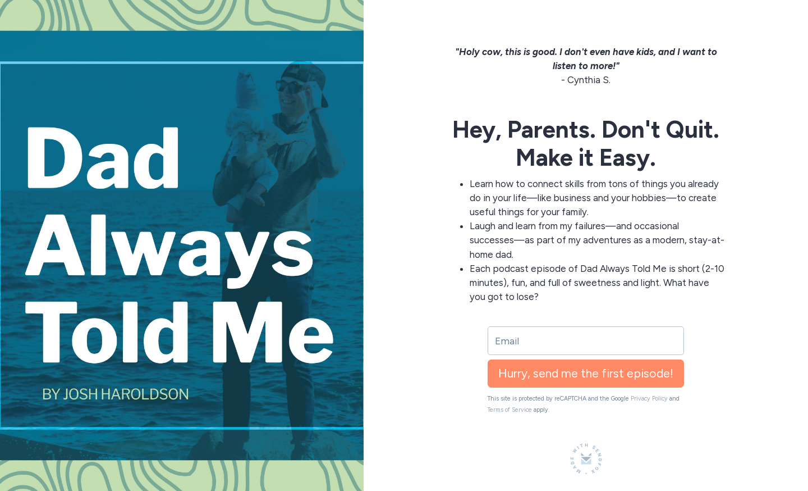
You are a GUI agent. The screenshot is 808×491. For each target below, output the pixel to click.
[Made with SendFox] (586, 458)
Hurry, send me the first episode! (585, 373)
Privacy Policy (649, 398)
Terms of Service (510, 409)
